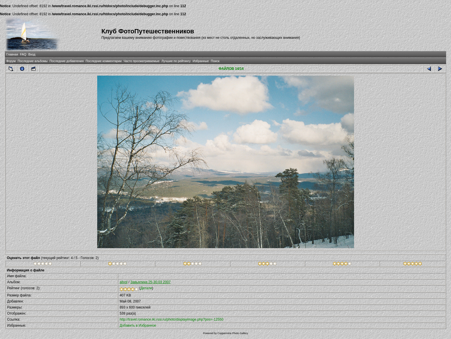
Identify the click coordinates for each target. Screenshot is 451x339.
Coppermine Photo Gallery (232, 333)
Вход (31, 54)
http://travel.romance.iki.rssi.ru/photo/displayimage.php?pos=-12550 (171, 319)
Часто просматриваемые (142, 61)
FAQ (23, 54)
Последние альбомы (32, 61)
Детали (146, 288)
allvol (123, 282)
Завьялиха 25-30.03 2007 (150, 282)
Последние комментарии (104, 61)
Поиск (215, 61)
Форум (11, 61)
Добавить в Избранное (138, 325)
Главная (12, 54)
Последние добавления (66, 61)
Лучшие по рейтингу (176, 61)
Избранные (201, 61)
